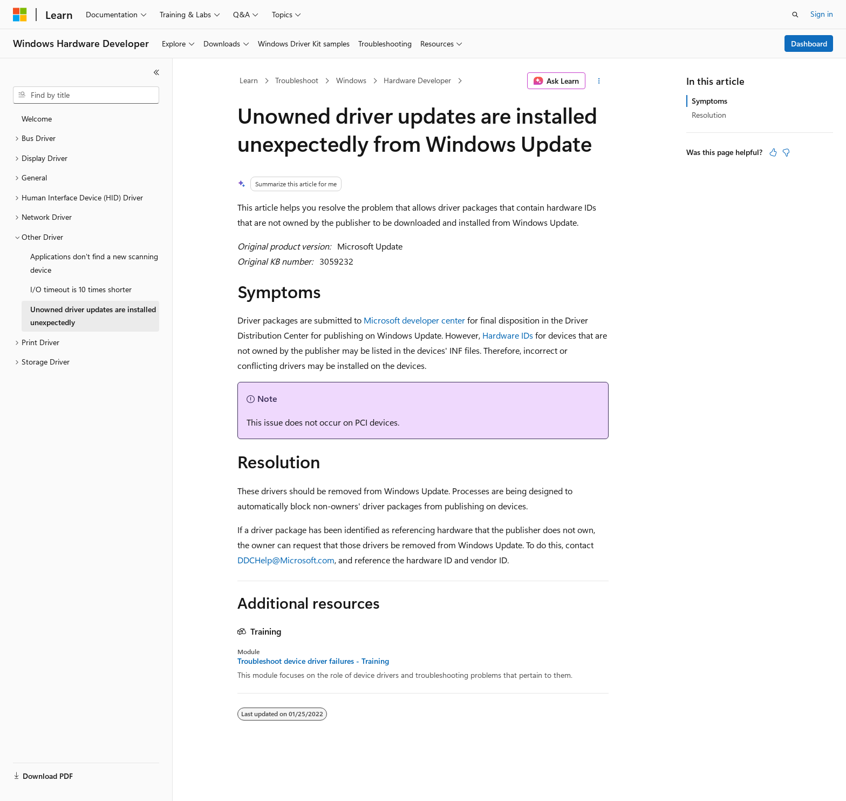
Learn (249, 80)
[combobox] (86, 95)
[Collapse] (156, 72)
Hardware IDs (507, 335)
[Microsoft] (20, 15)
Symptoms (709, 101)
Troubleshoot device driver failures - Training (313, 661)
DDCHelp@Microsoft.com (286, 560)
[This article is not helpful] (786, 152)
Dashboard (809, 43)
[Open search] (795, 14)
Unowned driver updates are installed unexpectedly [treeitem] (93, 316)
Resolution (709, 115)
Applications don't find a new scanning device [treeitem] (94, 263)
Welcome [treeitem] (37, 118)
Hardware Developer (417, 80)
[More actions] (599, 81)
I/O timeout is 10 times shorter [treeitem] (81, 289)
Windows (351, 80)
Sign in (821, 14)
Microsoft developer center (414, 320)
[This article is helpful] (773, 152)
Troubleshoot (296, 80)
